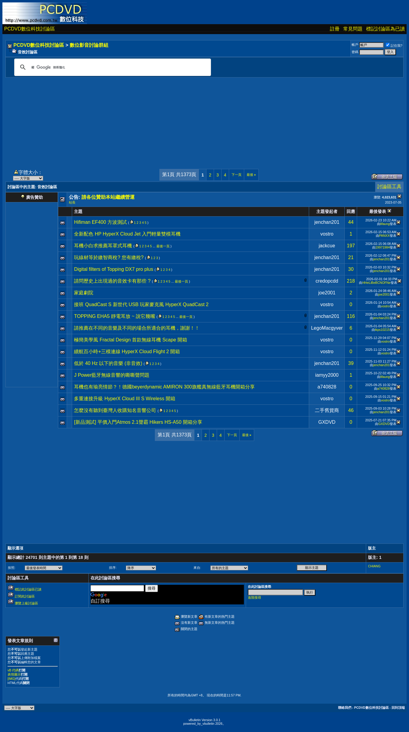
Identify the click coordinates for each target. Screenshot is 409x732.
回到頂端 (398, 707)
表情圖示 (14, 674)
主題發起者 (326, 211)
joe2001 (326, 292)
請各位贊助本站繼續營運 (108, 197)
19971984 (382, 247)
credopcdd (327, 281)
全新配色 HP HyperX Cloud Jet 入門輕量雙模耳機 (127, 233)
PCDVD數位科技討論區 (29, 28)
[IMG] (11, 678)
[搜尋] (111, 67)
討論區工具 (389, 186)
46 (351, 410)
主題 (78, 211)
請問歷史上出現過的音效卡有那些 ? (112, 281)
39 (351, 363)
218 (351, 281)
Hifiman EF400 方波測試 (100, 222)
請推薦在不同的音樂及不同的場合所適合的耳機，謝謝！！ (137, 328)
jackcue (327, 245)
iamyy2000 (326, 375)
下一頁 (236, 174)
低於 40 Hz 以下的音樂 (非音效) (108, 363)
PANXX (384, 235)
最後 (251, 174)
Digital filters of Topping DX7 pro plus (113, 269)
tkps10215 (382, 329)
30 (351, 269)
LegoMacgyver (327, 328)
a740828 (327, 386)
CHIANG (374, 566)
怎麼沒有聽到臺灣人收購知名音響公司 (115, 410)
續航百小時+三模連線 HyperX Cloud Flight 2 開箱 (127, 351)
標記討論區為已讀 (385, 28)
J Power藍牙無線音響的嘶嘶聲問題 (111, 375)
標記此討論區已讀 (28, 589)
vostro (327, 233)
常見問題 (353, 28)
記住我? (394, 45)
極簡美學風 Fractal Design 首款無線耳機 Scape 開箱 (130, 339)
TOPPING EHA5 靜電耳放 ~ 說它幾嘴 (114, 316)
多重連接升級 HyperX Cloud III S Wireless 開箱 (124, 398)
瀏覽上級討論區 (26, 603)
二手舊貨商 (327, 410)
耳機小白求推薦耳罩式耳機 (103, 245)
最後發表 (377, 211)
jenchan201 (327, 222)
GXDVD (326, 422)
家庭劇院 (83, 292)
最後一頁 (163, 246)
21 (351, 257)
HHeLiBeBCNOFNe (376, 282)
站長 (72, 202)
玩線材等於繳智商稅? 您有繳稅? (108, 257)
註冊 (335, 28)
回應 (351, 211)
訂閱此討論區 (25, 596)
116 (351, 316)
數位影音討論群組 (89, 45)
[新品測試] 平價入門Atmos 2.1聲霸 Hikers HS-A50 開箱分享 (138, 422)
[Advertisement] (205, 120)
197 (351, 245)
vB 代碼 (13, 670)
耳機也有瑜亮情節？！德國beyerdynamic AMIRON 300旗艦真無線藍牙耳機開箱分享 (164, 386)
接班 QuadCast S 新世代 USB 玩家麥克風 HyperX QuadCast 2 (141, 304)
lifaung (385, 224)
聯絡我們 (344, 707)
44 (351, 222)
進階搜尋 (254, 597)
